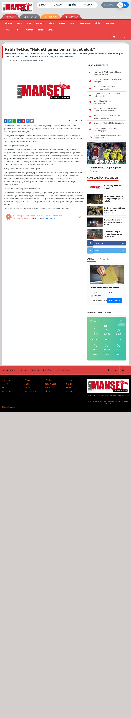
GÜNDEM (8, 23)
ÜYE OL (115, 17)
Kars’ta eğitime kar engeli (112, 187)
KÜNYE (23, 370)
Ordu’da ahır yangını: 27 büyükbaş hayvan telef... (113, 198)
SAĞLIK (62, 23)
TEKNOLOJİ (109, 23)
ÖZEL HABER (85, 23)
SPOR (29, 23)
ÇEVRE (69, 391)
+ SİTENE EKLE (63, 370)
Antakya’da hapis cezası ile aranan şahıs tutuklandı (114, 234)
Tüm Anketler (105, 259)
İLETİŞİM (47, 370)
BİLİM (19, 30)
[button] (110, 5)
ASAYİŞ (19, 23)
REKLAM (35, 370)
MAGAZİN (8, 30)
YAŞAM (72, 23)
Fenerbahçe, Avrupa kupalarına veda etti (107, 167)
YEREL (50, 30)
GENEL (40, 30)
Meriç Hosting (9, 407)
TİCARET (29, 30)
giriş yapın (50, 218)
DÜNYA (51, 23)
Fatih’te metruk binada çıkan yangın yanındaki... (114, 210)
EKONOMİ (40, 23)
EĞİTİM (97, 23)
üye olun (37, 218)
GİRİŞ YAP (124, 17)
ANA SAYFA (11, 17)
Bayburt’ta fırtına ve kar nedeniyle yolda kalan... (113, 222)
